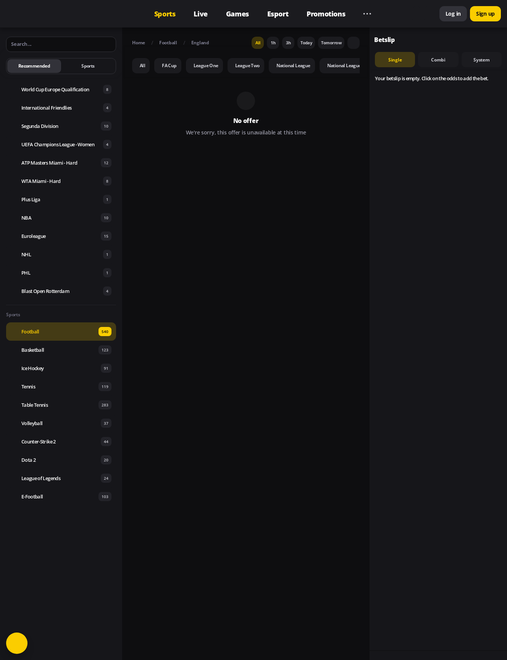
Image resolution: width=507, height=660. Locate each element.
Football (168, 42)
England (200, 42)
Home (138, 42)
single (395, 60)
